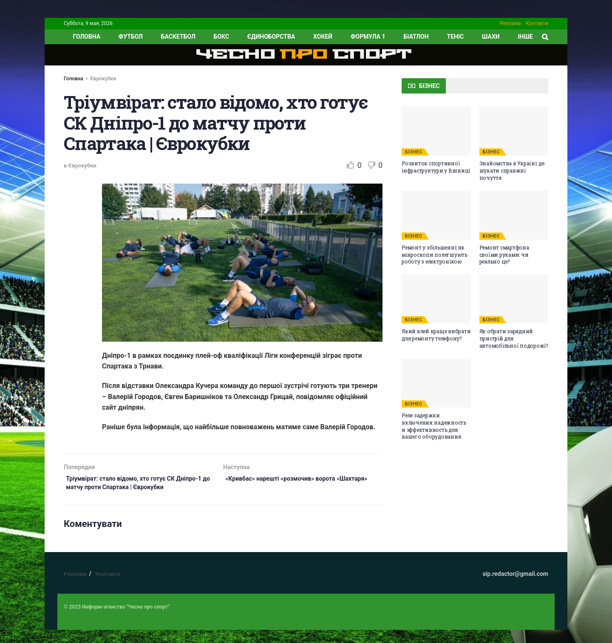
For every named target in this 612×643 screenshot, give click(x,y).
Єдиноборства (271, 36)
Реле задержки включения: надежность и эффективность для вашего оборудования (434, 426)
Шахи (491, 36)
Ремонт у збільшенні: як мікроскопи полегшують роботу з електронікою (435, 254)
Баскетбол (178, 36)
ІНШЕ (525, 36)
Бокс (221, 36)
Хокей (322, 36)
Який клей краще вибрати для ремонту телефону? (436, 335)
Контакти (537, 23)
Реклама (510, 23)
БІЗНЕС (413, 152)
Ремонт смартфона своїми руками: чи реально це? (504, 254)
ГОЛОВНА (86, 36)
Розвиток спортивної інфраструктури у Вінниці (436, 167)
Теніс (455, 36)
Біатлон (415, 36)
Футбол (131, 36)
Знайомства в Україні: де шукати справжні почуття (511, 170)
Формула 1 (368, 36)
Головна (73, 79)
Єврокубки (103, 79)
